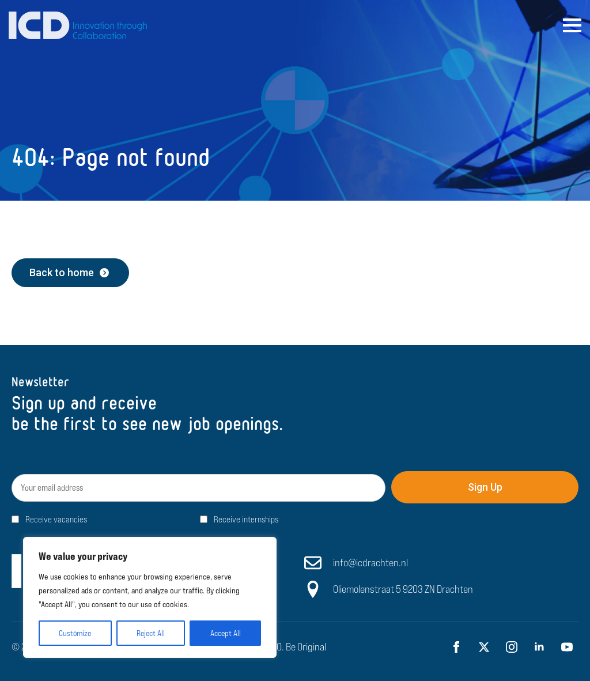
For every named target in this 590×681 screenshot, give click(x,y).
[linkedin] (539, 647)
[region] (150, 597)
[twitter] (484, 647)
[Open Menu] (572, 25)
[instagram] (511, 647)
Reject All (151, 633)
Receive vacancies (56, 519)
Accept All (225, 633)
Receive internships (246, 519)
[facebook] (456, 647)
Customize (75, 633)
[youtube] (566, 647)
